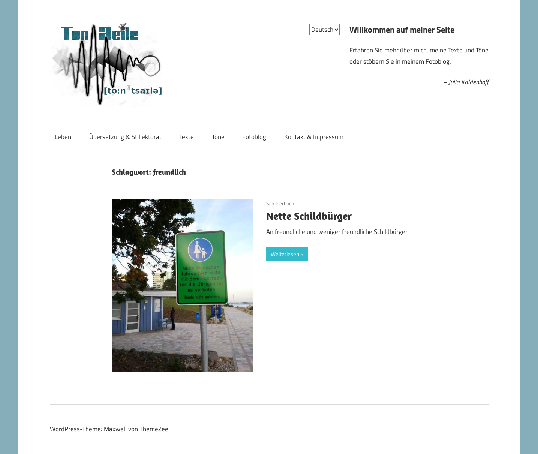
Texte (186, 137)
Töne (218, 137)
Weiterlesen (285, 254)
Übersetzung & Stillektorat (125, 137)
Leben (63, 137)
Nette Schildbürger (309, 215)
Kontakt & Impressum (313, 137)
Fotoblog (254, 137)
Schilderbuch (280, 203)
